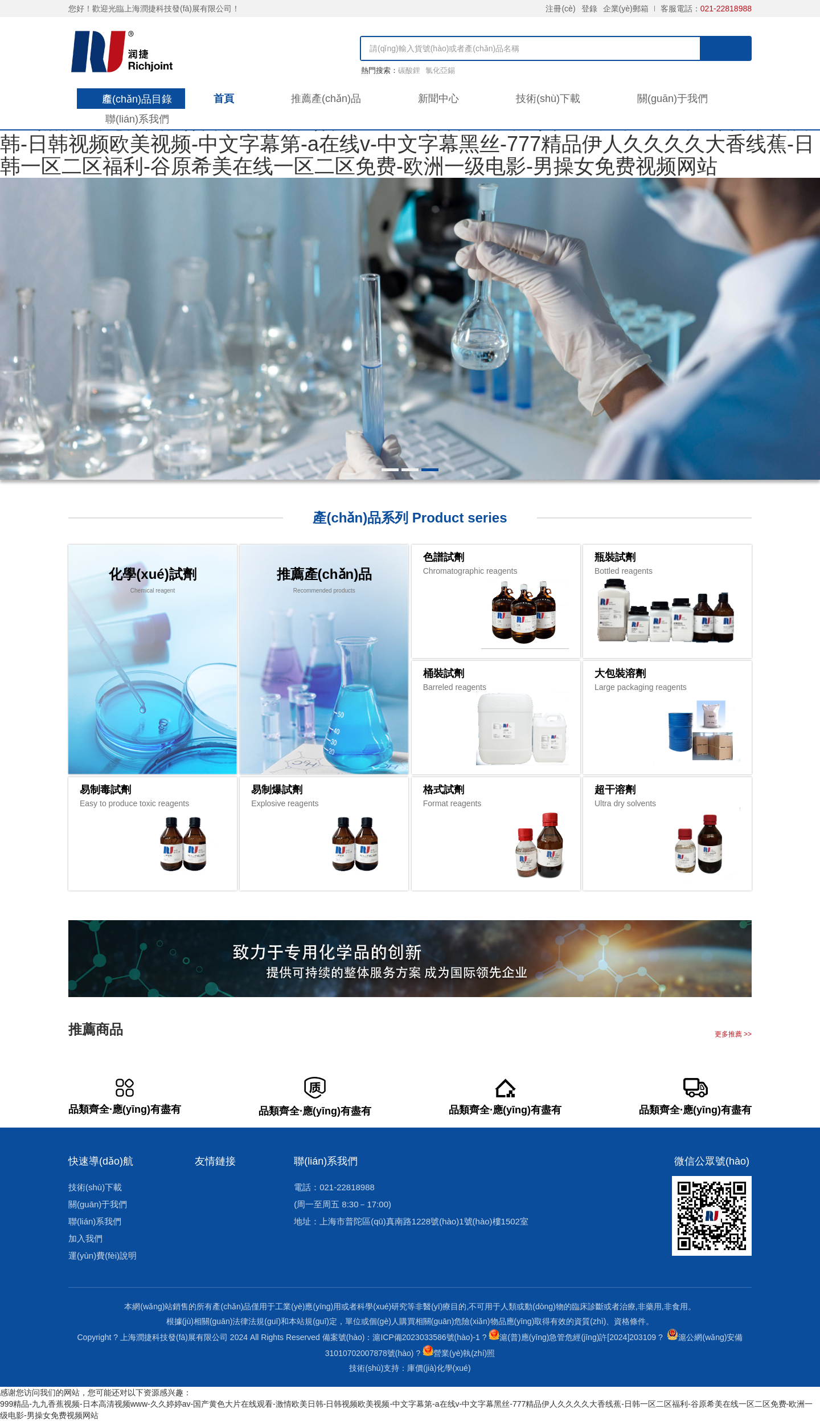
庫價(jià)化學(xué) (438, 1368)
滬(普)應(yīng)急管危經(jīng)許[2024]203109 (577, 1337)
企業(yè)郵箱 (626, 8)
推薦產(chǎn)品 (326, 98)
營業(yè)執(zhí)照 (464, 1353)
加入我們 (85, 1238)
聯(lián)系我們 (137, 119)
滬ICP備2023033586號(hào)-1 (425, 1337)
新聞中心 (438, 98)
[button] (390, 469)
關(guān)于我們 (672, 98)
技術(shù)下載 (548, 98)
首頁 (224, 98)
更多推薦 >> (733, 1034)
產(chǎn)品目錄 (137, 99)
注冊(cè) (560, 8)
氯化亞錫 (440, 70)
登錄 (589, 8)
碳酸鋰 (409, 70)
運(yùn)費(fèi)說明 (102, 1255)
